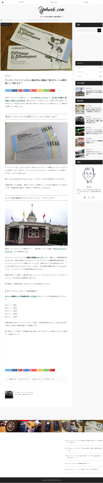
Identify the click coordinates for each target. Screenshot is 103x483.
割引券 (47, 379)
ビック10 (51, 379)
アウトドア (21, 2)
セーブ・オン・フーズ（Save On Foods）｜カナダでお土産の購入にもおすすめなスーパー (94, 131)
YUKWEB (50, 480)
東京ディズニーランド (39, 379)
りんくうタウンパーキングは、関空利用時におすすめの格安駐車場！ (94, 92)
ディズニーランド (6, 24)
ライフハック (54, 2)
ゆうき (14, 379)
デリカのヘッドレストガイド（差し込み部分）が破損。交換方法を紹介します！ (94, 120)
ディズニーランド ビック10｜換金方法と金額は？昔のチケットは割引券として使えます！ (94, 109)
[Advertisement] (20, 351)
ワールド (86, 2)
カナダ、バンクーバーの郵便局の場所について (94, 141)
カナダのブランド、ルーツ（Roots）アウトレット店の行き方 (94, 153)
